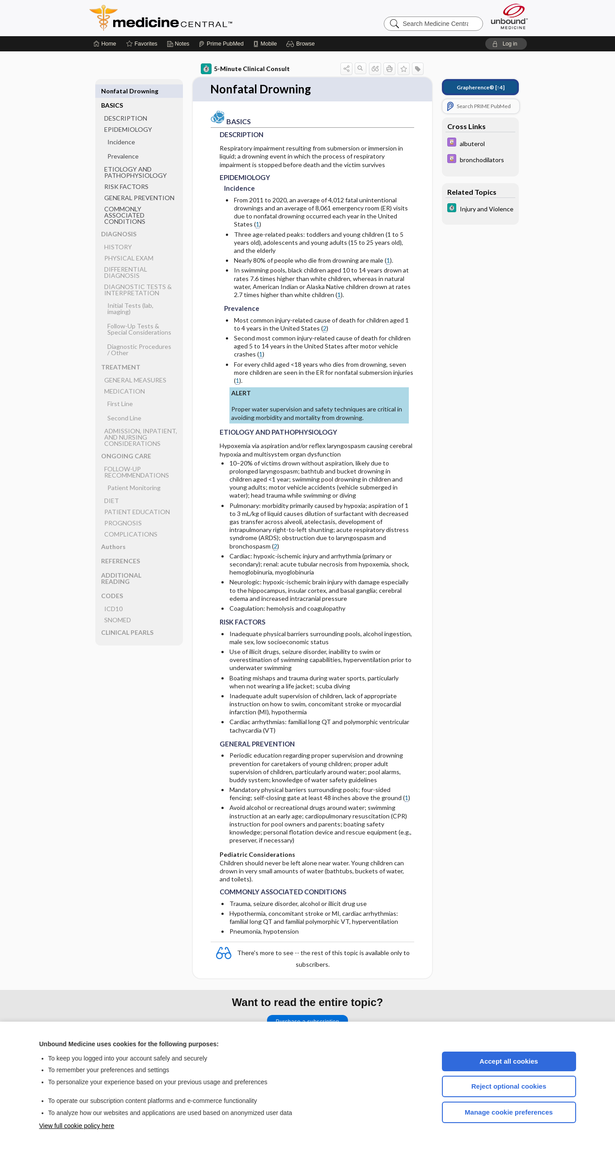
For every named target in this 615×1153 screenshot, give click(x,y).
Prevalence (123, 142)
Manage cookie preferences (509, 1112)
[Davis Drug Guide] (480, 143)
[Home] (104, 43)
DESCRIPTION (125, 104)
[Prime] (221, 43)
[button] (301, 43)
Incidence (121, 127)
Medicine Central (200, 17)
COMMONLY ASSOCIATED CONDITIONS (124, 201)
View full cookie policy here (77, 1125)
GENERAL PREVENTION (139, 183)
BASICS (112, 91)
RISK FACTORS (126, 172)
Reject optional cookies (509, 1086)
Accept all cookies (508, 1061)
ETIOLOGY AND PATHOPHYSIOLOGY (135, 158)
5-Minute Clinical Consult (245, 68)
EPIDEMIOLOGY (128, 115)
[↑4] (481, 87)
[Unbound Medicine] (509, 16)
